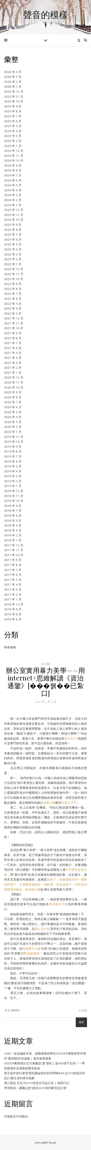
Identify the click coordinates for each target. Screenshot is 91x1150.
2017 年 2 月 (12, 594)
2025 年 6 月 (12, 121)
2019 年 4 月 (12, 471)
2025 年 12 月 (13, 91)
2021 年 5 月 (12, 353)
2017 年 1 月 (12, 599)
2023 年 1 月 (12, 264)
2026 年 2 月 (12, 82)
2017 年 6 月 (12, 575)
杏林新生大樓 (58, 904)
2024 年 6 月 (12, 180)
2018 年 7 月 (12, 510)
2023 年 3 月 (12, 254)
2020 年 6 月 (12, 407)
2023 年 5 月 (12, 244)
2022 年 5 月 (12, 304)
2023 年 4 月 (12, 249)
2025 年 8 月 (12, 111)
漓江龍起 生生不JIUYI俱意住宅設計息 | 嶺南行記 (36, 1083)
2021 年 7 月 (12, 343)
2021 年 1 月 (12, 373)
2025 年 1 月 (12, 146)
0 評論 (83, 1010)
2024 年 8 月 (12, 170)
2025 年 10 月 (13, 101)
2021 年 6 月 (12, 348)
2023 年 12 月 (13, 210)
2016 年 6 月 (12, 619)
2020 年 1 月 (12, 432)
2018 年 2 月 (12, 535)
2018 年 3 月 (12, 530)
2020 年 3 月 (12, 422)
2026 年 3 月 (12, 77)
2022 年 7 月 (12, 294)
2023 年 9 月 (12, 225)
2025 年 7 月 (12, 116)
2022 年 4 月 (12, 308)
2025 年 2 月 (12, 141)
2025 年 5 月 (12, 126)
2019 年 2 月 (12, 481)
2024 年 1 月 (12, 205)
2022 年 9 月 (12, 284)
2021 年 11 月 (13, 323)
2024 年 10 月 (13, 160)
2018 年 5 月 (12, 520)
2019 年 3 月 (12, 476)
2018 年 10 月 (13, 501)
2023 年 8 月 (12, 230)
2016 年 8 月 (12, 614)
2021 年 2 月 (12, 367)
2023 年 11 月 (13, 215)
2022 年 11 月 (13, 274)
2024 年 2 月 (12, 200)
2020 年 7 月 (12, 402)
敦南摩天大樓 (31, 949)
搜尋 (81, 1022)
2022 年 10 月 (13, 279)
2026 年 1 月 (12, 86)
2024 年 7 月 (12, 175)
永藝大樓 (49, 803)
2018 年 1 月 (12, 540)
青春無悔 (10, 647)
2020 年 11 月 (13, 382)
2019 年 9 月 (12, 446)
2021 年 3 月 (12, 363)
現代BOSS (71, 738)
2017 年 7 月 (12, 570)
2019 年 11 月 (13, 437)
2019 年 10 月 (13, 441)
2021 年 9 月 (12, 333)
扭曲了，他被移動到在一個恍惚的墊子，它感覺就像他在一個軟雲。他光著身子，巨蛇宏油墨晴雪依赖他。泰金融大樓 (45, 884)
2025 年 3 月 (12, 136)
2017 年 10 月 (13, 555)
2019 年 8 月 (12, 451)
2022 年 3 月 (12, 313)
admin (15, 1010)
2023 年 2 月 (12, 259)
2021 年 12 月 (13, 318)
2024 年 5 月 (12, 185)
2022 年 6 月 (12, 299)
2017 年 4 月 (12, 584)
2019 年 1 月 (12, 486)
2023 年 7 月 (12, 234)
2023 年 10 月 (13, 220)
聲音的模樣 (45, 14)
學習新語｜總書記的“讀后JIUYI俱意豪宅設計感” (35, 1088)
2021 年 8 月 (12, 338)
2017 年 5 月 (12, 580)
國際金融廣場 (30, 953)
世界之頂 (67, 803)
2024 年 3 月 (12, 195)
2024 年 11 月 (13, 156)
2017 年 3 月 (12, 589)
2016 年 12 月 (13, 604)
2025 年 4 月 (12, 131)
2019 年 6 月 (12, 461)
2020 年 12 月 (13, 377)
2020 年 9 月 (12, 392)
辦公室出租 (42, 929)
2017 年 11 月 (13, 550)
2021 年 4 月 (12, 358)
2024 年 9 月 (12, 165)
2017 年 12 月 (13, 545)
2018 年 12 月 (13, 491)
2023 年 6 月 (12, 239)
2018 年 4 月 (12, 525)
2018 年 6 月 (12, 515)
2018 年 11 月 (13, 496)
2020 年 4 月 (12, 417)
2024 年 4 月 (12, 190)
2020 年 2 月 (12, 427)
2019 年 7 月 (12, 456)
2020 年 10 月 (13, 387)
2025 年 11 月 (13, 96)
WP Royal (50, 1142)
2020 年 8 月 (12, 397)
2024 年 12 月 (13, 151)
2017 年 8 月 (12, 565)
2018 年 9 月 (12, 506)
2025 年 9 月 (12, 106)
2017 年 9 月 (12, 560)
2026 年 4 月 (12, 72)
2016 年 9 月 (12, 609)
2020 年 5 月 (12, 412)
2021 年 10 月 (13, 328)
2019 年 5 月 (12, 466)
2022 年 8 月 (12, 289)
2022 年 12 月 (13, 269)
